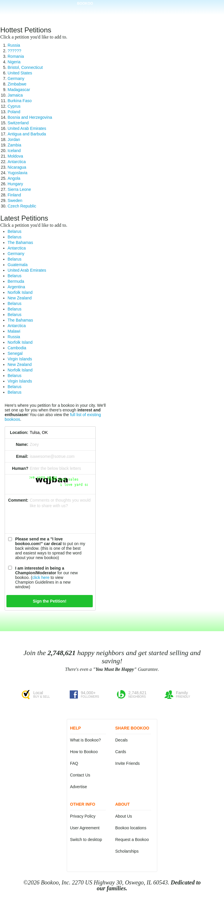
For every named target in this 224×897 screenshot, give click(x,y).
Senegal (15, 353)
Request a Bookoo (132, 839)
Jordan (14, 139)
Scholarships (127, 851)
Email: (22, 456)
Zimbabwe (17, 84)
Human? (20, 468)
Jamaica (15, 95)
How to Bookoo (84, 751)
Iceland (14, 150)
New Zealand (20, 298)
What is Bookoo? (85, 740)
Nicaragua (17, 167)
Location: (19, 432)
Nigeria (14, 62)
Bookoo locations (130, 828)
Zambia (14, 145)
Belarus (14, 231)
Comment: (18, 500)
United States (20, 73)
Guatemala (17, 264)
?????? (14, 50)
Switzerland (18, 123)
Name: (22, 444)
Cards (120, 751)
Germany (16, 78)
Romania (16, 56)
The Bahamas (20, 242)
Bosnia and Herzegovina (30, 117)
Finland (14, 195)
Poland (14, 111)
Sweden (15, 200)
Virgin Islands (20, 359)
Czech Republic (22, 206)
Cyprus (14, 106)
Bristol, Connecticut (25, 67)
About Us (123, 816)
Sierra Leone (19, 189)
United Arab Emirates (27, 128)
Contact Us (80, 775)
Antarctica (17, 161)
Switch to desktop (86, 839)
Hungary (15, 184)
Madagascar (19, 89)
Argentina (16, 287)
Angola (14, 178)
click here (40, 577)
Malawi (14, 331)
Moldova (15, 156)
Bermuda (16, 281)
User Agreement (84, 828)
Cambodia (17, 347)
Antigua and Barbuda (27, 134)
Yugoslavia (17, 172)
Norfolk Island (20, 292)
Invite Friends (127, 763)
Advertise (78, 786)
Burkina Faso (20, 100)
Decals (121, 740)
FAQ (74, 763)
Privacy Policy (82, 816)
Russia (14, 45)
